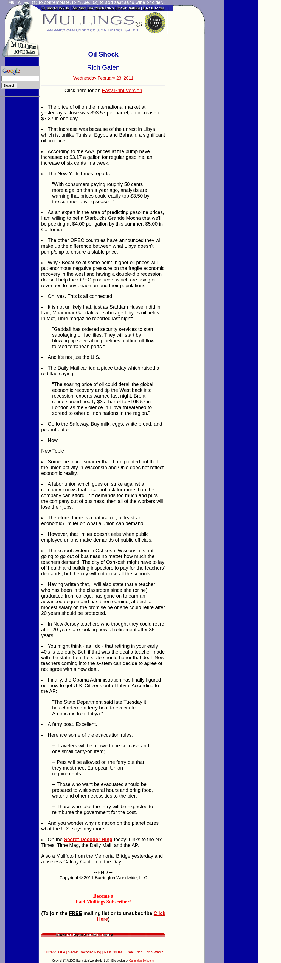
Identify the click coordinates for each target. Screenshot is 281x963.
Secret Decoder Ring (84, 952)
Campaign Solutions (141, 960)
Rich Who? (154, 952)
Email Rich (133, 952)
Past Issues (113, 952)
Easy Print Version (122, 90)
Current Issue (54, 952)
